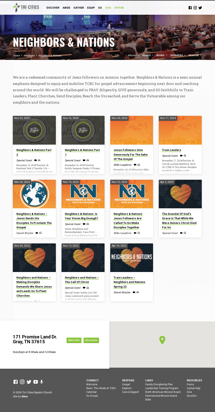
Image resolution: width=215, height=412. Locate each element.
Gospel (126, 384)
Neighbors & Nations (50, 55)
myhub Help (193, 388)
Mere (24, 396)
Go (100, 7)
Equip (91, 7)
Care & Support (130, 392)
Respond (128, 380)
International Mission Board (161, 395)
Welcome (91, 384)
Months (195, 55)
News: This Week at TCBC (101, 388)
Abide (66, 7)
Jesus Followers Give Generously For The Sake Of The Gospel (131, 154)
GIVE (108, 7)
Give (189, 392)
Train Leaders (171, 150)
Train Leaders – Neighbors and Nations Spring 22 (129, 282)
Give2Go (192, 395)
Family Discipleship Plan (159, 384)
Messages (29, 55)
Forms (190, 384)
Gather (78, 7)
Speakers (178, 55)
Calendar (91, 392)
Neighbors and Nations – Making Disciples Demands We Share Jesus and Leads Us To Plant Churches (34, 286)
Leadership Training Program (161, 388)
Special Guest (24, 160)
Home (16, 55)
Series (148, 55)
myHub (119, 7)
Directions (89, 343)
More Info (89, 336)
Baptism (127, 388)
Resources (194, 380)
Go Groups (92, 395)
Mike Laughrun (122, 164)
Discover (52, 7)
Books (162, 55)
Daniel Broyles (24, 233)
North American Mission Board (163, 392)
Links (149, 380)
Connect (92, 380)
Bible (148, 399)
